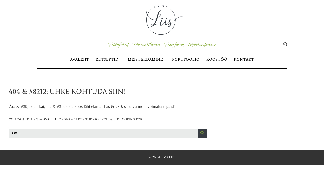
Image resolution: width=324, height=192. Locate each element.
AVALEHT (79, 59)
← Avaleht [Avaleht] (48, 119)
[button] (108, 59)
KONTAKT (244, 59)
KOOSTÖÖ (216, 59)
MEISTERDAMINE (145, 59)
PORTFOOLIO (186, 59)
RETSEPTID (107, 59)
